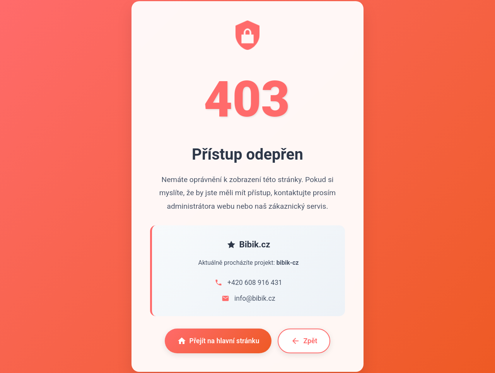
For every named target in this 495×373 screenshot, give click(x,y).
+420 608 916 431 (254, 282)
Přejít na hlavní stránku (218, 341)
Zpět (304, 341)
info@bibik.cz (254, 298)
